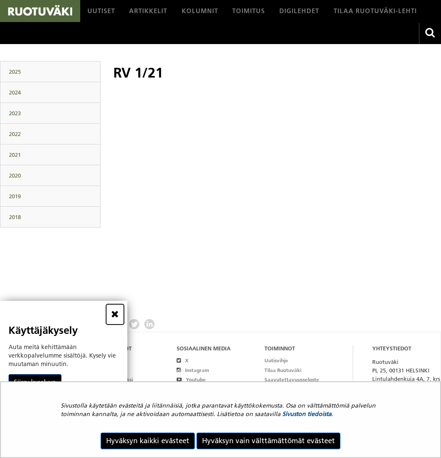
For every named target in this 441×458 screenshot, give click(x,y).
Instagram (193, 370)
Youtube (191, 379)
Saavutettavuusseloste (291, 379)
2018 (15, 217)
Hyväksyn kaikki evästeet (147, 440)
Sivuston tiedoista (306, 414)
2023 (15, 113)
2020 (15, 175)
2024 (15, 92)
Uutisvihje (276, 360)
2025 (15, 71)
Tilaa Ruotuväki (282, 370)
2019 (15, 196)
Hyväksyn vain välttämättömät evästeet (268, 440)
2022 (15, 133)
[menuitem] (101, 11)
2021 (15, 154)
